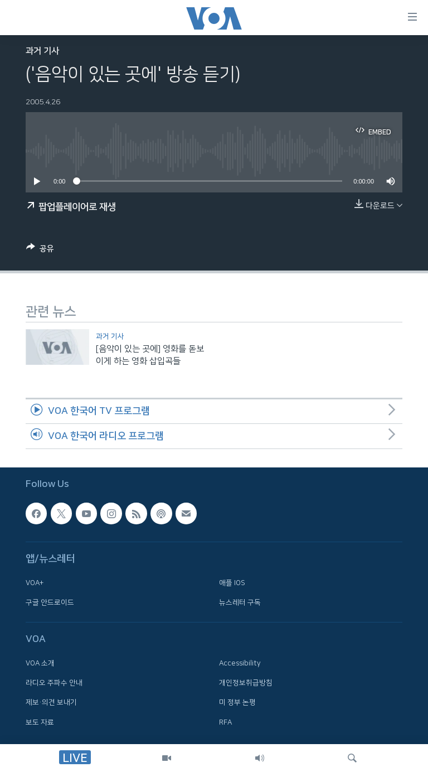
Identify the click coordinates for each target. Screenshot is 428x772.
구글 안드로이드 (50, 602)
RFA (225, 722)
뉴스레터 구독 (240, 602)
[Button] (40, 250)
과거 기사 (42, 51)
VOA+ (34, 582)
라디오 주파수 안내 (54, 683)
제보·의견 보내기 (51, 702)
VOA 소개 (40, 663)
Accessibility (240, 663)
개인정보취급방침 (246, 683)
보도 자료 (40, 722)
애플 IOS (232, 582)
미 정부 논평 (237, 702)
